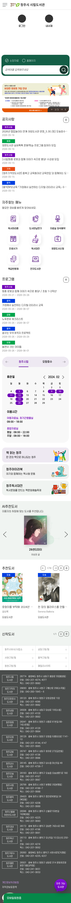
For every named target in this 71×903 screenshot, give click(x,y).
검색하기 (64, 70)
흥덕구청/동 (43, 657)
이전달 (45, 377)
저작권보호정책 (9, 887)
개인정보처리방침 (10, 882)
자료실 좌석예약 (57, 228)
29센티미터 (35, 549)
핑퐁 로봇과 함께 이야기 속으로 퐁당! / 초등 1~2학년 (29, 291)
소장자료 (14, 60)
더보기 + (66, 568)
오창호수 (47, 361)
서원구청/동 (10, 657)
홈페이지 (31, 60)
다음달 (62, 377)
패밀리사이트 (44, 666)
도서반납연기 (35, 228)
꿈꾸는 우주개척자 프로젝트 (16, 333)
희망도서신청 (57, 248)
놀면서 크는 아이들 (11, 347)
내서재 (49, 25)
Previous (52, 109)
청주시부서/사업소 (13, 649)
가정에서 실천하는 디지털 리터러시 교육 (22, 305)
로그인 (22, 25)
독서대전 (35, 248)
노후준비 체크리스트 (12, 319)
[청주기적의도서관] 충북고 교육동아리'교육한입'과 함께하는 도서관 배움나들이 (35, 173)
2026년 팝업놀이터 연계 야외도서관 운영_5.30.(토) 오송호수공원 (35, 131)
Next (61, 109)
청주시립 (24, 361)
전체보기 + (66, 280)
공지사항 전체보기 (66, 120)
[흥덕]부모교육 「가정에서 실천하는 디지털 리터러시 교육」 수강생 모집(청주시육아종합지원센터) (35, 187)
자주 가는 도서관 (60, 885)
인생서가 (13, 248)
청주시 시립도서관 (40, 5)
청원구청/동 (10, 666)
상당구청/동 (43, 649)
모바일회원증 (14, 898)
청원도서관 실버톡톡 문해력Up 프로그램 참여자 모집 (29, 145)
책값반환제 (13, 268)
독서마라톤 (13, 228)
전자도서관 (35, 268)
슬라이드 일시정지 (65, 109)
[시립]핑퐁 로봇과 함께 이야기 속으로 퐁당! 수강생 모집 (30, 159)
